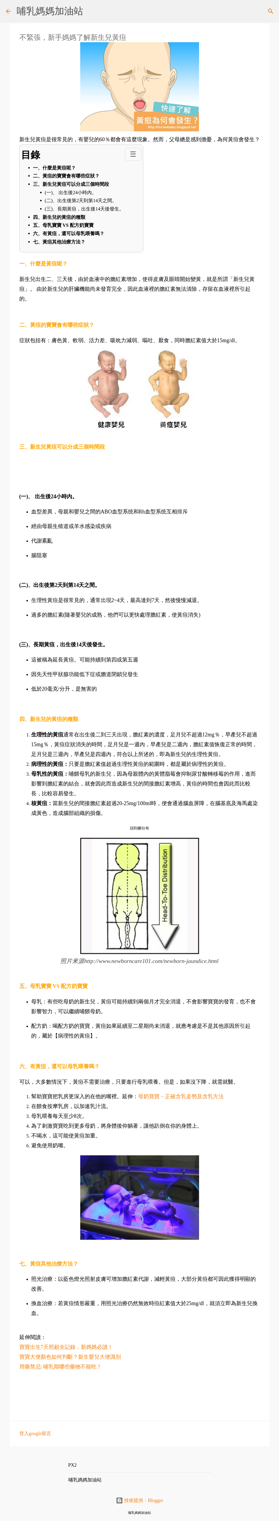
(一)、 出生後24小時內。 (71, 192)
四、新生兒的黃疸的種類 (59, 217)
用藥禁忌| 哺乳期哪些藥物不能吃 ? (61, 1367)
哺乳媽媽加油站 (50, 11)
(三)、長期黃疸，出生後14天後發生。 (84, 208)
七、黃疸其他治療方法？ (59, 241)
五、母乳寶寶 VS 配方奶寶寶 (63, 225)
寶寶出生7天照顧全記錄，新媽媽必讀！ (66, 1347)
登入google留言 (35, 1433)
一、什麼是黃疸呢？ (54, 167)
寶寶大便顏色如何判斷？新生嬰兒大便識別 (70, 1357)
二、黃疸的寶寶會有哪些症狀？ (66, 175)
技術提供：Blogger (139, 1500)
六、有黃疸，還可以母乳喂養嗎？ (68, 233)
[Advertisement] (130, 1394)
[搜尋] (270, 11)
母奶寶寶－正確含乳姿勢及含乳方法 (181, 1096)
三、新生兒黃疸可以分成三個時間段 (71, 184)
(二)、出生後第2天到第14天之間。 (81, 200)
